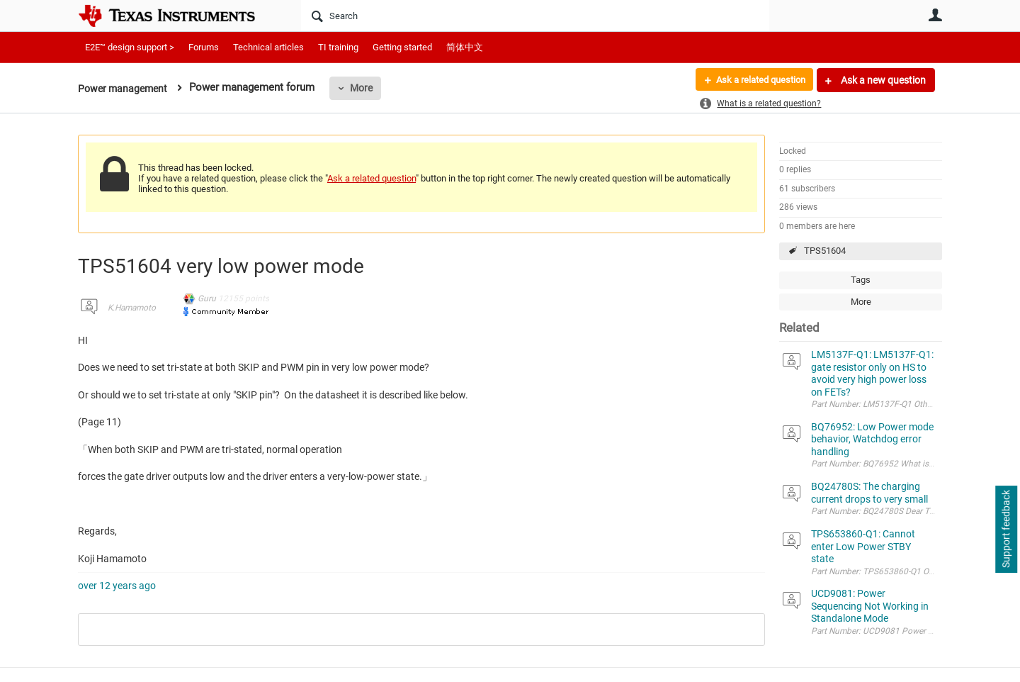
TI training (338, 47)
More (366, 88)
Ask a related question (755, 80)
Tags (861, 279)
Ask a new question (882, 80)
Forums (203, 47)
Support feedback (1006, 530)
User (935, 15)
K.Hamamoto (132, 308)
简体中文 (464, 47)
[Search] (535, 15)
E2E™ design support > (129, 47)
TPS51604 (825, 250)
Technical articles (268, 47)
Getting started (402, 47)
